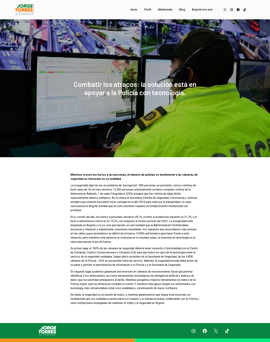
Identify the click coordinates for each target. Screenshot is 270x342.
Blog (182, 9)
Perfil (147, 9)
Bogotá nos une (202, 9)
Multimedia (165, 9)
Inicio (134, 9)
